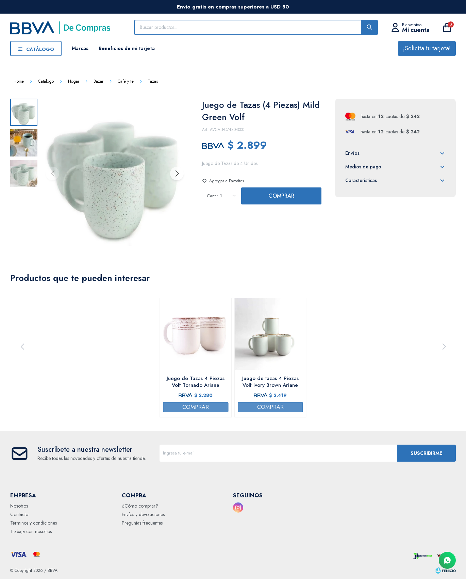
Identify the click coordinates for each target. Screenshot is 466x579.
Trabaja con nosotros (31, 531)
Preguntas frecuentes (142, 522)
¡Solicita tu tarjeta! (427, 48)
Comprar (281, 196)
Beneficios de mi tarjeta (127, 48)
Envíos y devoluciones (143, 514)
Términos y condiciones (33, 522)
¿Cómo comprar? (140, 505)
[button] (176, 173)
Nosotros (19, 505)
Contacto (19, 514)
